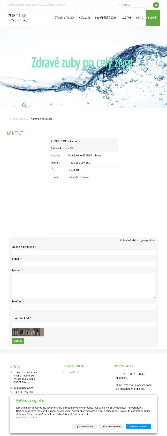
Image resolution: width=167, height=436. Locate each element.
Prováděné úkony (105, 18)
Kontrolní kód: (21, 318)
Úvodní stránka (64, 18)
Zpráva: (16, 271)
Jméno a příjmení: (23, 247)
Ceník (139, 18)
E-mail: (16, 259)
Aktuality (84, 18)
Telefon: (17, 301)
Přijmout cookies (138, 426)
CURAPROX (73, 372)
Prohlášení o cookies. (27, 417)
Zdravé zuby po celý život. (83, 62)
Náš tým (126, 18)
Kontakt (153, 18)
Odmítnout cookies (111, 426)
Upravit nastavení (84, 426)
